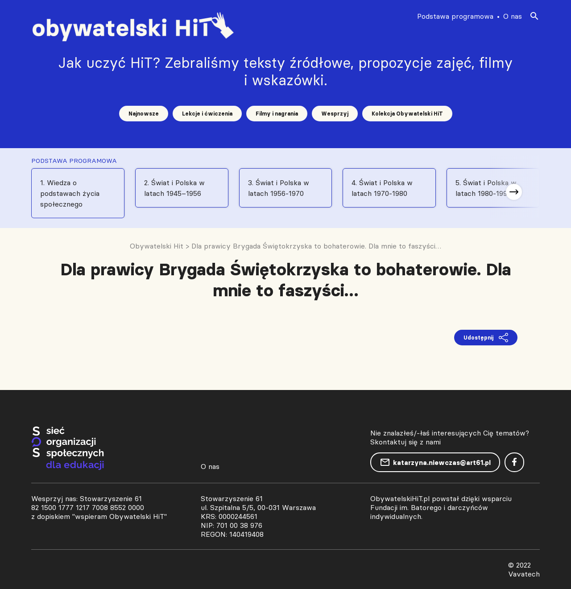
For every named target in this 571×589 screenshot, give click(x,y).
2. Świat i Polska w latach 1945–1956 (174, 188)
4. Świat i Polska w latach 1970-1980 (382, 188)
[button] (514, 192)
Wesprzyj (334, 113)
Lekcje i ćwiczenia (207, 113)
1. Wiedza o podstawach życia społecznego (69, 193)
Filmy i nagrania (277, 113)
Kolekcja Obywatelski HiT (407, 113)
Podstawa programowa (455, 16)
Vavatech (524, 573)
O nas (512, 16)
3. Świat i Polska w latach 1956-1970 (278, 188)
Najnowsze (143, 113)
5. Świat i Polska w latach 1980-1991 (486, 188)
